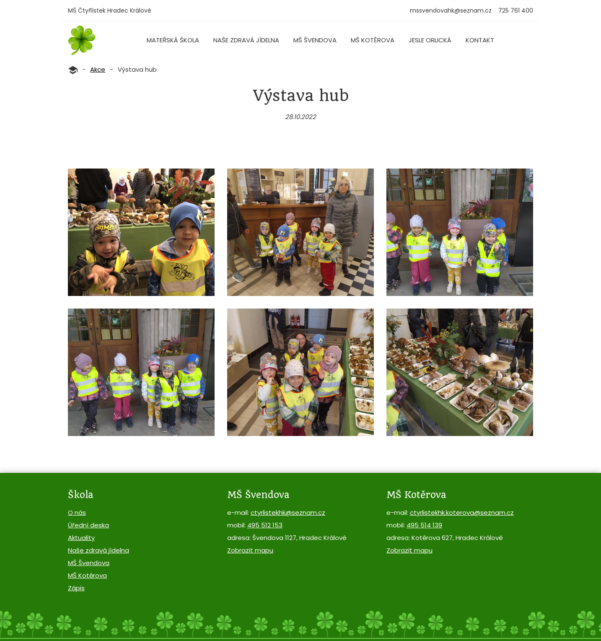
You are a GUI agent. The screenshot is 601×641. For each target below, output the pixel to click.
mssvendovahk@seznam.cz (451, 10)
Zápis (76, 588)
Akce (97, 69)
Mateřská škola (173, 40)
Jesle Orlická (430, 40)
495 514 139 (424, 525)
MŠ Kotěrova (372, 40)
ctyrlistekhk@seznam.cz (288, 512)
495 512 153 (264, 525)
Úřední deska (88, 525)
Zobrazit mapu (250, 550)
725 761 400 (515, 10)
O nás (77, 512)
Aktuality (81, 537)
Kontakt (480, 40)
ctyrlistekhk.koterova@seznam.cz (462, 512)
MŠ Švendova (315, 40)
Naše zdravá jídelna (246, 40)
